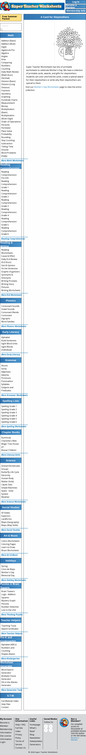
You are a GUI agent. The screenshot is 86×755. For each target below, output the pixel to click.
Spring (4, 566)
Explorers (5, 516)
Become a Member (75, 739)
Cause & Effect (8, 256)
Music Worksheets (10, 550)
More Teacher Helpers (12, 633)
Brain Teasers (8, 591)
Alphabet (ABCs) (9, 644)
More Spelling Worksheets (13, 426)
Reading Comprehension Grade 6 (9, 230)
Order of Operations (11, 121)
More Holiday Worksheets (13, 580)
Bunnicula (6, 437)
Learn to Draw (8, 547)
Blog (32, 734)
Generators (35, 744)
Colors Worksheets (10, 541)
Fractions (5, 90)
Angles (4, 56)
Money (4, 106)
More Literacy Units (10, 454)
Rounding (6, 137)
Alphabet (5, 337)
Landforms (6, 519)
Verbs (4, 368)
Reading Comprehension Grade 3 (9, 202)
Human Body (7, 478)
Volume (4, 149)
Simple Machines (9, 487)
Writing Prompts (9, 281)
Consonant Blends (10, 312)
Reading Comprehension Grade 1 (9, 184)
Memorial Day (8, 575)
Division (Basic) (8, 81)
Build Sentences (8, 340)
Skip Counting (8, 140)
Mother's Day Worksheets (46, 87)
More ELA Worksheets (11, 294)
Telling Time (7, 146)
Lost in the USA (8, 610)
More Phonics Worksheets (13, 326)
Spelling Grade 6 (9, 421)
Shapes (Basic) (8, 654)
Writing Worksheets (10, 290)
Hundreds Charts (9, 100)
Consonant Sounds (10, 306)
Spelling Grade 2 (9, 409)
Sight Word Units (9, 343)
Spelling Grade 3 (9, 412)
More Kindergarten (10, 658)
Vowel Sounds (8, 309)
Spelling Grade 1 (9, 406)
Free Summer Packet (9, 17)
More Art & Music (9, 555)
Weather (5, 497)
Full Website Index (9, 701)
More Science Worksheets (13, 501)
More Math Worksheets (12, 160)
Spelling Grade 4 (9, 415)
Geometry (6, 93)
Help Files (5, 704)
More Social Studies (10, 529)
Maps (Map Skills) (9, 525)
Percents (5, 124)
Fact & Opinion (8, 265)
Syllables (5, 384)
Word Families (8, 321)
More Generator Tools (11, 690)
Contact (5, 707)
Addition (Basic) (8, 40)
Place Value (6, 131)
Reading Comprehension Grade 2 (9, 193)
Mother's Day (7, 572)
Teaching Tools (8, 625)
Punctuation (7, 381)
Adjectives (6, 371)
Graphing (5, 96)
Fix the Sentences (9, 268)
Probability (6, 134)
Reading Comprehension (13, 238)
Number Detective (10, 606)
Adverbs (5, 375)
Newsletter (35, 737)
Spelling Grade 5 (9, 418)
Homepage (35, 724)
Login (2, 742)
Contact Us (20, 747)
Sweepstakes (36, 741)
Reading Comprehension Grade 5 (9, 221)
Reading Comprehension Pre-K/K (9, 174)
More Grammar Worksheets (14, 395)
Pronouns (6, 378)
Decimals (5, 78)
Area (3, 59)
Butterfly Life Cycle (10, 472)
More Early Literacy (10, 354)
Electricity (5, 475)
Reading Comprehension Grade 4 (9, 212)
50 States (5, 512)
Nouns (4, 365)
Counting (5, 68)
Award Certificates (9, 628)
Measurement (8, 103)
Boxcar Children (8, 450)
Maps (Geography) (10, 522)
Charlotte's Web (9, 440)
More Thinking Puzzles (12, 614)
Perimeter (6, 127)
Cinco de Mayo (8, 569)
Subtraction (6, 143)
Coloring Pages (8, 544)
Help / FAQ (20, 724)
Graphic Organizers (10, 271)
